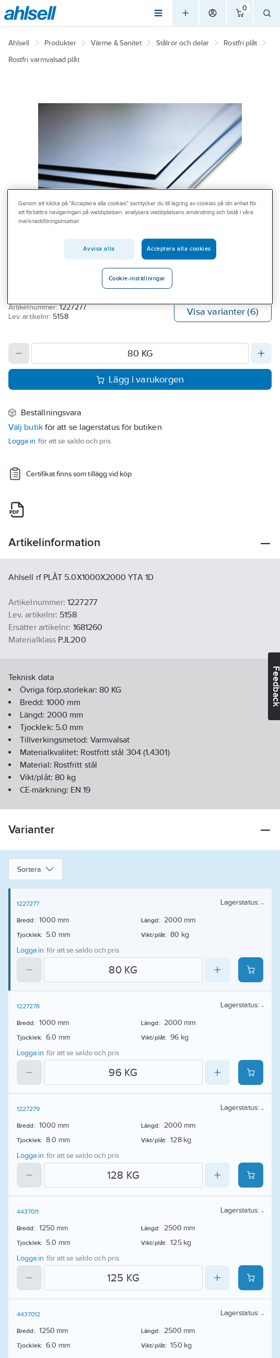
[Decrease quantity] (18, 353)
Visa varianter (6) (223, 311)
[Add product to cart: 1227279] (250, 1175)
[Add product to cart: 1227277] (250, 969)
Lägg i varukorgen (140, 379)
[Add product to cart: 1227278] (250, 1072)
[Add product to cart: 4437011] (250, 1277)
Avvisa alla (98, 248)
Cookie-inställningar (137, 278)
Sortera (35, 869)
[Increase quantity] (261, 353)
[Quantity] (140, 353)
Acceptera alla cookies (179, 248)
